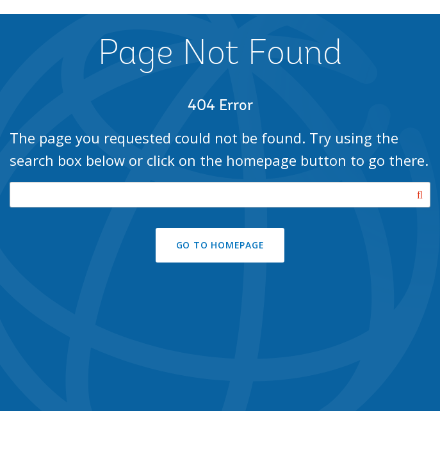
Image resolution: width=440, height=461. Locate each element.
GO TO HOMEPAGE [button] (220, 245)
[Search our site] (220, 194)
